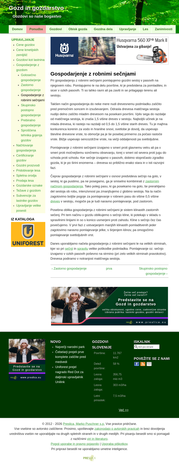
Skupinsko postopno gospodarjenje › (153, 271)
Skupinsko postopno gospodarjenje (31, 110)
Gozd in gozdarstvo (36, 8)
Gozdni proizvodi (28, 165)
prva (108, 268)
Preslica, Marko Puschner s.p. (84, 424)
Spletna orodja (26, 175)
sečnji (69, 248)
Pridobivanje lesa (28, 170)
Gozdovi (55, 29)
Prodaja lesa (25, 180)
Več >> (123, 410)
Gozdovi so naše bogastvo (37, 16)
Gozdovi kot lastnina (30, 60)
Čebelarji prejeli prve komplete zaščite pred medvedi (70, 357)
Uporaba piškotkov (114, 444)
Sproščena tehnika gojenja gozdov (31, 135)
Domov (17, 29)
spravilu (82, 248)
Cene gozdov (25, 45)
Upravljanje (127, 29)
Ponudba (36, 29)
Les (145, 29)
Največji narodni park (70, 347)
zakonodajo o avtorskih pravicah (116, 428)
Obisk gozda (78, 29)
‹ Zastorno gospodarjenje (69, 268)
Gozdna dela (103, 29)
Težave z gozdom (28, 190)
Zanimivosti (163, 29)
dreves (55, 201)
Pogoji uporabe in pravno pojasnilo (75, 444)
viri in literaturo (97, 439)
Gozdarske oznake (29, 185)
